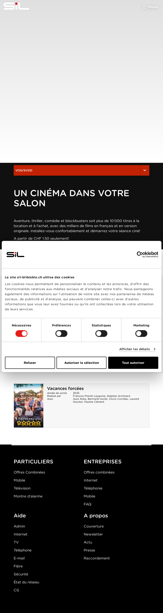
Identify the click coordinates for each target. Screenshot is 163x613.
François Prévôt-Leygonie (89, 395)
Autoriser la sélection (81, 362)
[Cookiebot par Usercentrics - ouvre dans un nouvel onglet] (139, 254)
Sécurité (21, 574)
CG (16, 590)
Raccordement (97, 558)
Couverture (94, 526)
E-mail (19, 558)
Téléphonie (93, 488)
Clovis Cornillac (118, 398)
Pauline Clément (94, 401)
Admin (19, 526)
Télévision (22, 488)
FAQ (87, 504)
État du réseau (26, 582)
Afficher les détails (134, 349)
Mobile (19, 480)
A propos (96, 515)
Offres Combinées (29, 472)
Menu (153, 7)
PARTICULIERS (33, 461)
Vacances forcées (65, 388)
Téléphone (23, 550)
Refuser (30, 362)
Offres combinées (99, 472)
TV (16, 542)
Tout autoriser (133, 362)
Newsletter (93, 534)
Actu (88, 542)
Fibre (18, 566)
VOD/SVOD (81, 170)
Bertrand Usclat (97, 398)
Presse (89, 550)
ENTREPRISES (103, 461)
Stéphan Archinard (118, 395)
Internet (91, 480)
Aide (20, 515)
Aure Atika (79, 398)
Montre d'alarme (28, 496)
